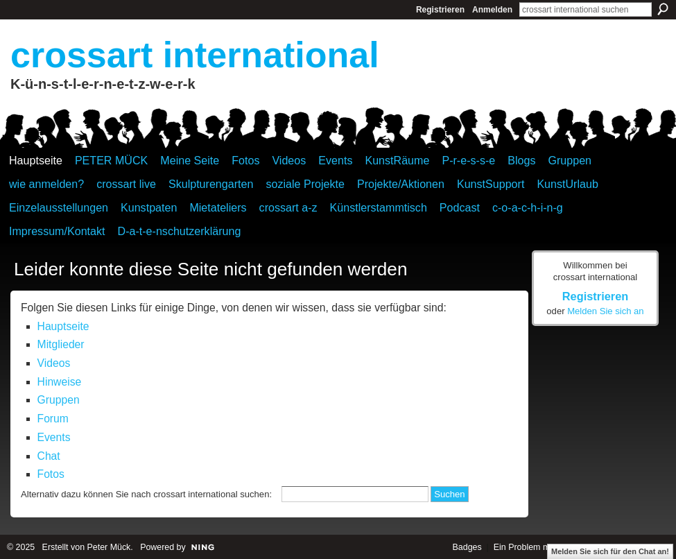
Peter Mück (109, 547)
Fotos (50, 474)
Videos (54, 363)
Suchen (662, 9)
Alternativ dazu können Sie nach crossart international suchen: (146, 494)
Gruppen (58, 400)
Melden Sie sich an (605, 311)
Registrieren (440, 10)
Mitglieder (61, 344)
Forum (53, 418)
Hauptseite (63, 326)
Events (54, 437)
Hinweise (59, 382)
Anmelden (492, 10)
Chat (48, 456)
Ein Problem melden (532, 547)
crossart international (194, 55)
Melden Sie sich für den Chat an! (610, 551)
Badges (467, 547)
